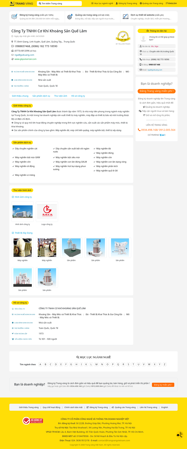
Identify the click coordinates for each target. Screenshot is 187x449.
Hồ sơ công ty (78, 95)
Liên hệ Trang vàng (148, 407)
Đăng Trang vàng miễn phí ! (156, 91)
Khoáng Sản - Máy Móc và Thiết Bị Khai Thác (59, 71)
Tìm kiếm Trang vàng (50, 3)
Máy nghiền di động (25, 166)
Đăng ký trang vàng (36, 14)
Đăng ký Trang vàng (126, 3)
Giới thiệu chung (20, 95)
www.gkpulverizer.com (25, 59)
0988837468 (22, 46)
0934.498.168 (149, 130)
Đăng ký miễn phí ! (163, 384)
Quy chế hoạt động (51, 407)
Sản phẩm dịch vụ (41, 95)
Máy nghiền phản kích (107, 166)
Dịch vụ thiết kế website (147, 14)
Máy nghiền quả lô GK (107, 170)
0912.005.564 (167, 130)
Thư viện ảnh (60, 95)
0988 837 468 (154, 64)
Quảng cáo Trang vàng (151, 3)
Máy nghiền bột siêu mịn (68, 157)
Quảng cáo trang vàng (92, 14)
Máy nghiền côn (104, 157)
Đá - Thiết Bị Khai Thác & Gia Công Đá (103, 71)
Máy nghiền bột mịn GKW (27, 157)
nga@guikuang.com (24, 54)
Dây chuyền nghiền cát (26, 148)
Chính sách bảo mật (73, 407)
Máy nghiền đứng (104, 153)
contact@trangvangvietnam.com (114, 440)
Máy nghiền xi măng (25, 175)
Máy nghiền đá (103, 148)
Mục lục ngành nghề (102, 3)
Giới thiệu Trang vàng (29, 407)
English (164, 407)
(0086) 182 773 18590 (44, 46)
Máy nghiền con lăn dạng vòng (111, 161)
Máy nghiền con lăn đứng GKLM (71, 161)
